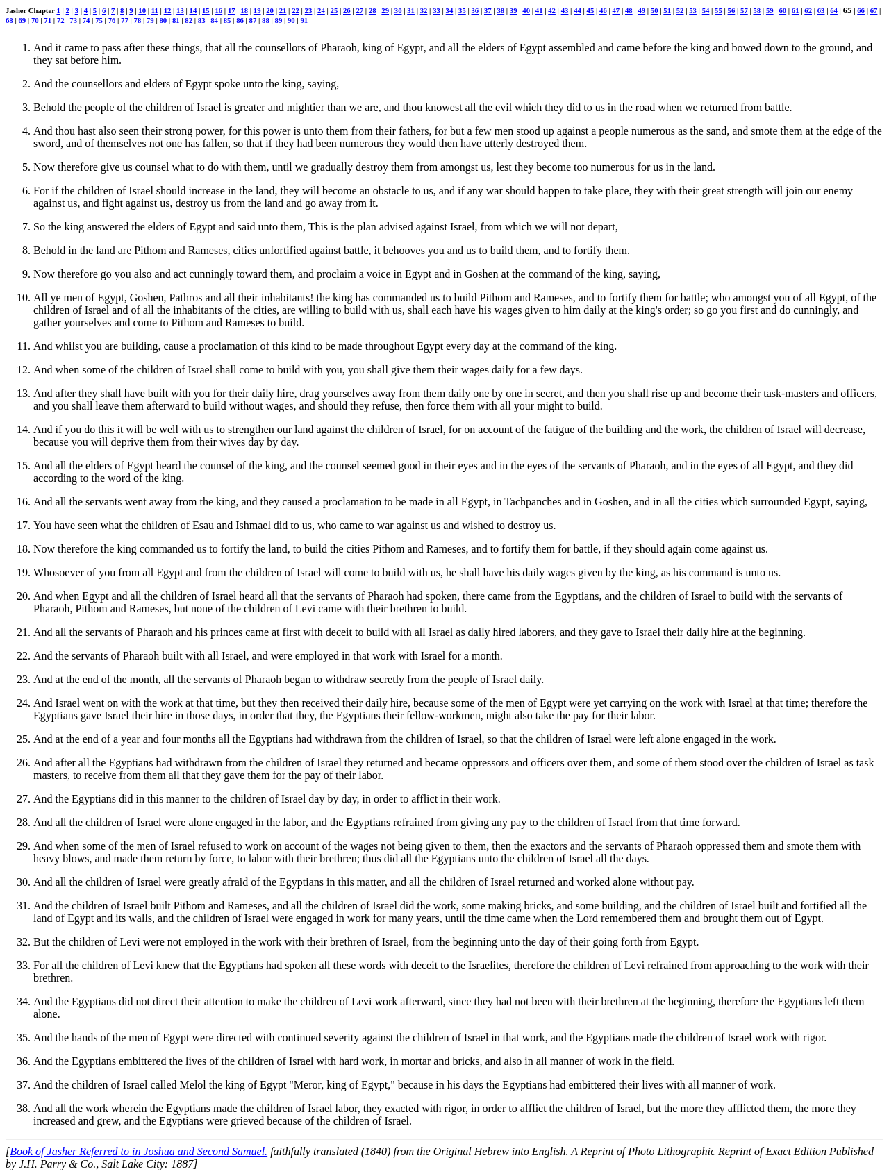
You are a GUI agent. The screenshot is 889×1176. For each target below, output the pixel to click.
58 (757, 10)
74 (86, 20)
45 (591, 10)
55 (718, 10)
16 (218, 10)
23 (309, 10)
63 (821, 10)
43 (565, 10)
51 (667, 10)
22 (295, 10)
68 (9, 20)
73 (73, 20)
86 (240, 20)
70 (35, 20)
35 (462, 10)
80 (163, 20)
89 (279, 20)
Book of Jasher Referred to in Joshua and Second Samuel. (138, 1151)
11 (154, 10)
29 (385, 10)
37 (488, 10)
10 (142, 10)
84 (214, 20)
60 (782, 10)
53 (693, 10)
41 (539, 10)
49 (641, 10)
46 (603, 10)
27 (359, 10)
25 (334, 10)
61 (795, 10)
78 (138, 20)
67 (874, 10)
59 (770, 10)
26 (347, 10)
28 (372, 10)
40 (526, 10)
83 (202, 20)
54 (706, 10)
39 (513, 10)
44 (577, 10)
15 (206, 10)
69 (22, 20)
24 (321, 10)
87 (253, 20)
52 (680, 10)
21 (283, 10)
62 (808, 10)
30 (398, 10)
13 (180, 10)
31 (411, 10)
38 (500, 10)
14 (193, 10)
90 (291, 20)
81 (176, 20)
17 (231, 10)
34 (450, 10)
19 (257, 10)
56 (732, 10)
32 (424, 10)
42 (552, 10)
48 (629, 10)
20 (270, 10)
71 (47, 20)
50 (654, 10)
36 (475, 10)
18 (244, 10)
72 (61, 20)
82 (188, 20)
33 (436, 10)
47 (616, 10)
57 (744, 10)
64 (834, 10)
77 (124, 20)
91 (304, 20)
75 (99, 20)
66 (861, 10)
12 (168, 10)
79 (150, 20)
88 (265, 20)
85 (227, 20)
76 (112, 20)
